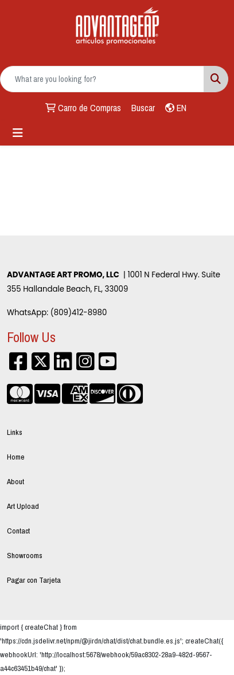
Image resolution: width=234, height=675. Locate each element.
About (15, 481)
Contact (18, 530)
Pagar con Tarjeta (34, 580)
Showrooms (24, 555)
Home (16, 457)
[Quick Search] (102, 79)
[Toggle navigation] (18, 133)
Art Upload (23, 506)
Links (14, 432)
